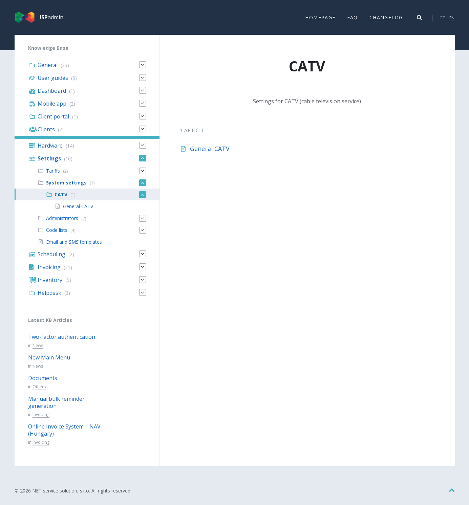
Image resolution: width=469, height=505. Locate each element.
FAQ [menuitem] (352, 17)
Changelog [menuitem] (386, 17)
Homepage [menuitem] (320, 17)
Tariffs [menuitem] (53, 171)
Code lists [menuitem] (56, 230)
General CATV (210, 149)
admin (51, 17)
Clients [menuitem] (46, 129)
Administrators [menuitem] (62, 218)
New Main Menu (49, 357)
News (38, 346)
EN (451, 18)
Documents (42, 378)
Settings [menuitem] (49, 158)
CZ (442, 18)
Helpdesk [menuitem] (49, 293)
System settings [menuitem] (66, 183)
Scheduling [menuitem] (51, 254)
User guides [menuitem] (53, 78)
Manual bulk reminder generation (56, 402)
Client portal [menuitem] (53, 116)
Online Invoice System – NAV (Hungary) (64, 430)
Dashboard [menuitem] (52, 91)
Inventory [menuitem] (50, 280)
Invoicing (41, 415)
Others (39, 387)
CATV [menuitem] (61, 195)
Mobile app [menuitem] (52, 104)
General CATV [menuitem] (78, 206)
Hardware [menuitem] (50, 146)
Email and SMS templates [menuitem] (74, 242)
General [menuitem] (48, 65)
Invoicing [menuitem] (49, 267)
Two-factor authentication (61, 337)
